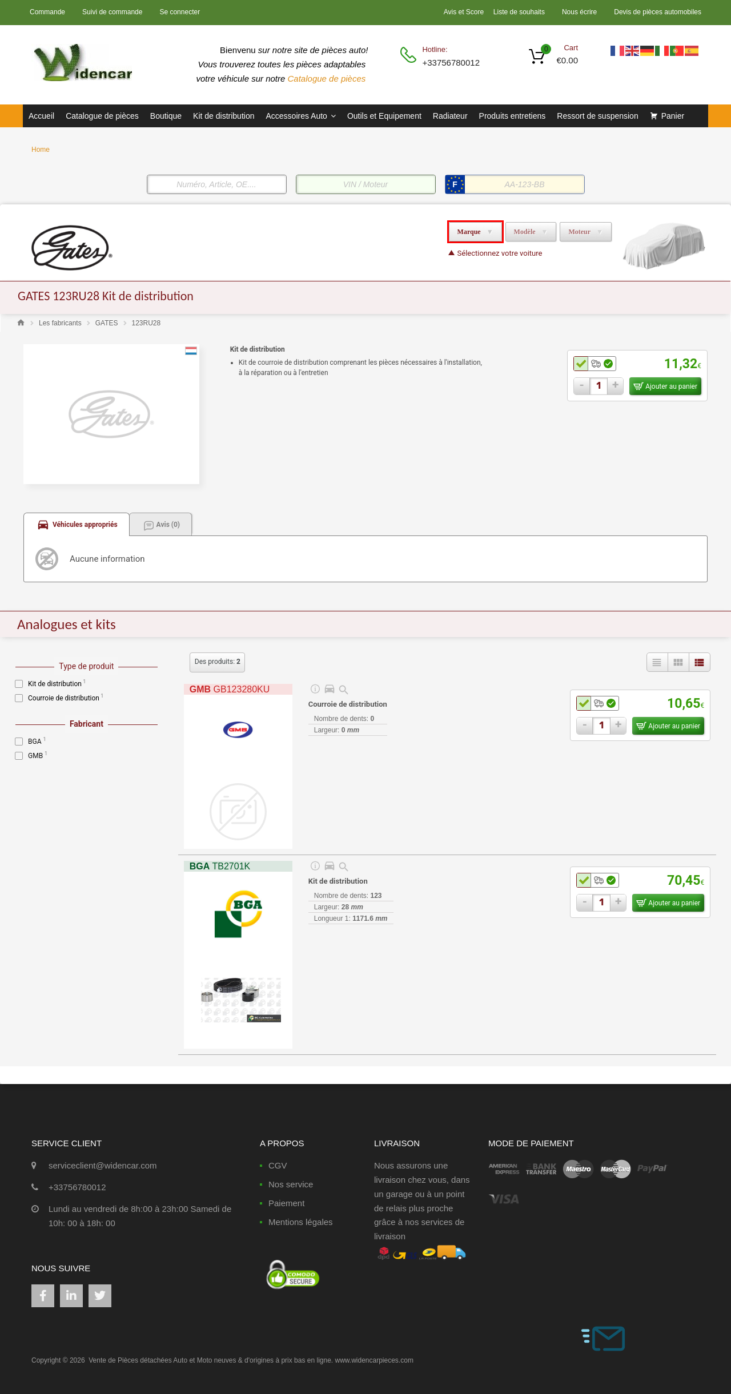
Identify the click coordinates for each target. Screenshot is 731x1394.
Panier (672, 115)
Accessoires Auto (300, 115)
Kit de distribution (223, 115)
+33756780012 (450, 62)
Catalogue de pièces (328, 78)
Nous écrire (579, 12)
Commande (47, 12)
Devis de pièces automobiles (657, 12)
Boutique (166, 115)
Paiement (286, 1203)
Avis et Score (465, 12)
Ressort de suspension (597, 115)
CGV (277, 1165)
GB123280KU (230, 689)
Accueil (41, 115)
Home (40, 150)
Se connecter (179, 12)
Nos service (290, 1184)
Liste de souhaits (519, 12)
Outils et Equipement (384, 115)
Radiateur (450, 115)
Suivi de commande (112, 12)
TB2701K (220, 866)
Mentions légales (300, 1222)
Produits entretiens (512, 115)
